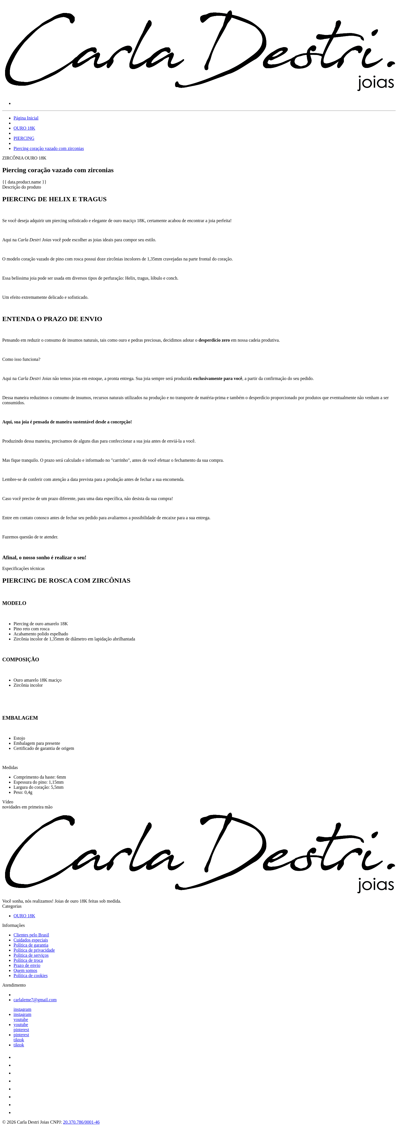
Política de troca (28, 960)
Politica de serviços (31, 955)
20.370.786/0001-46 (81, 1122)
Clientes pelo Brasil (31, 934)
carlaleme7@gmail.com (35, 999)
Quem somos (25, 970)
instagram (22, 1009)
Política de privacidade (34, 950)
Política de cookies (31, 975)
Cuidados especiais (31, 940)
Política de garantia (31, 945)
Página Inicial (26, 118)
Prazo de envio (27, 965)
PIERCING (24, 138)
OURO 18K (24, 128)
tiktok (19, 1039)
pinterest (21, 1029)
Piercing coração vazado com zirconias (49, 148)
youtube (21, 1019)
